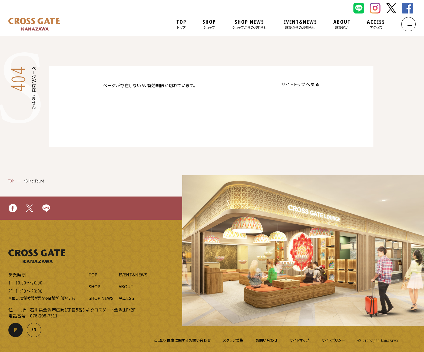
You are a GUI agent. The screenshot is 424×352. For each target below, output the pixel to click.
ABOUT (342, 24)
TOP (181, 24)
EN (34, 330)
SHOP (209, 24)
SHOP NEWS (249, 24)
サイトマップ (299, 340)
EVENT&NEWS (300, 24)
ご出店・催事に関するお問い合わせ (182, 340)
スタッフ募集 (233, 340)
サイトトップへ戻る (300, 84)
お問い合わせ (266, 340)
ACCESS (376, 24)
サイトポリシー (333, 340)
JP (15, 330)
